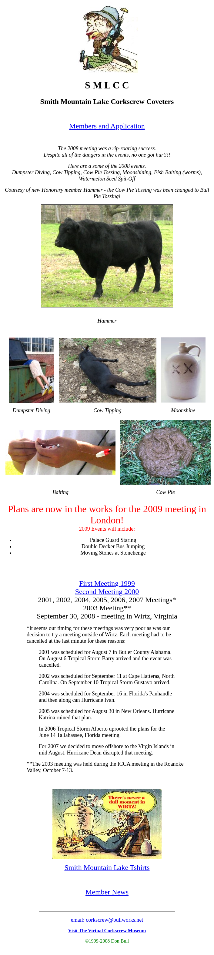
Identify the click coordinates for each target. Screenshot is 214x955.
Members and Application (107, 126)
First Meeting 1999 (107, 583)
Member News (107, 892)
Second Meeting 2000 (107, 591)
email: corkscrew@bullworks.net (107, 920)
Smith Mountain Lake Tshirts (106, 867)
